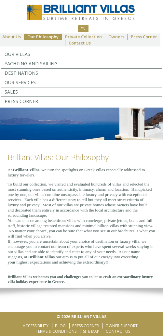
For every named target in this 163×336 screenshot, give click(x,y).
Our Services (20, 82)
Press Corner (144, 37)
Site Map (91, 331)
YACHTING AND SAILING (31, 63)
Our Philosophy (43, 37)
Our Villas (17, 54)
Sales (11, 92)
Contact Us (80, 43)
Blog (60, 326)
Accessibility (35, 326)
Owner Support (121, 326)
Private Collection (83, 37)
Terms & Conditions (56, 331)
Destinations (21, 73)
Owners (116, 37)
